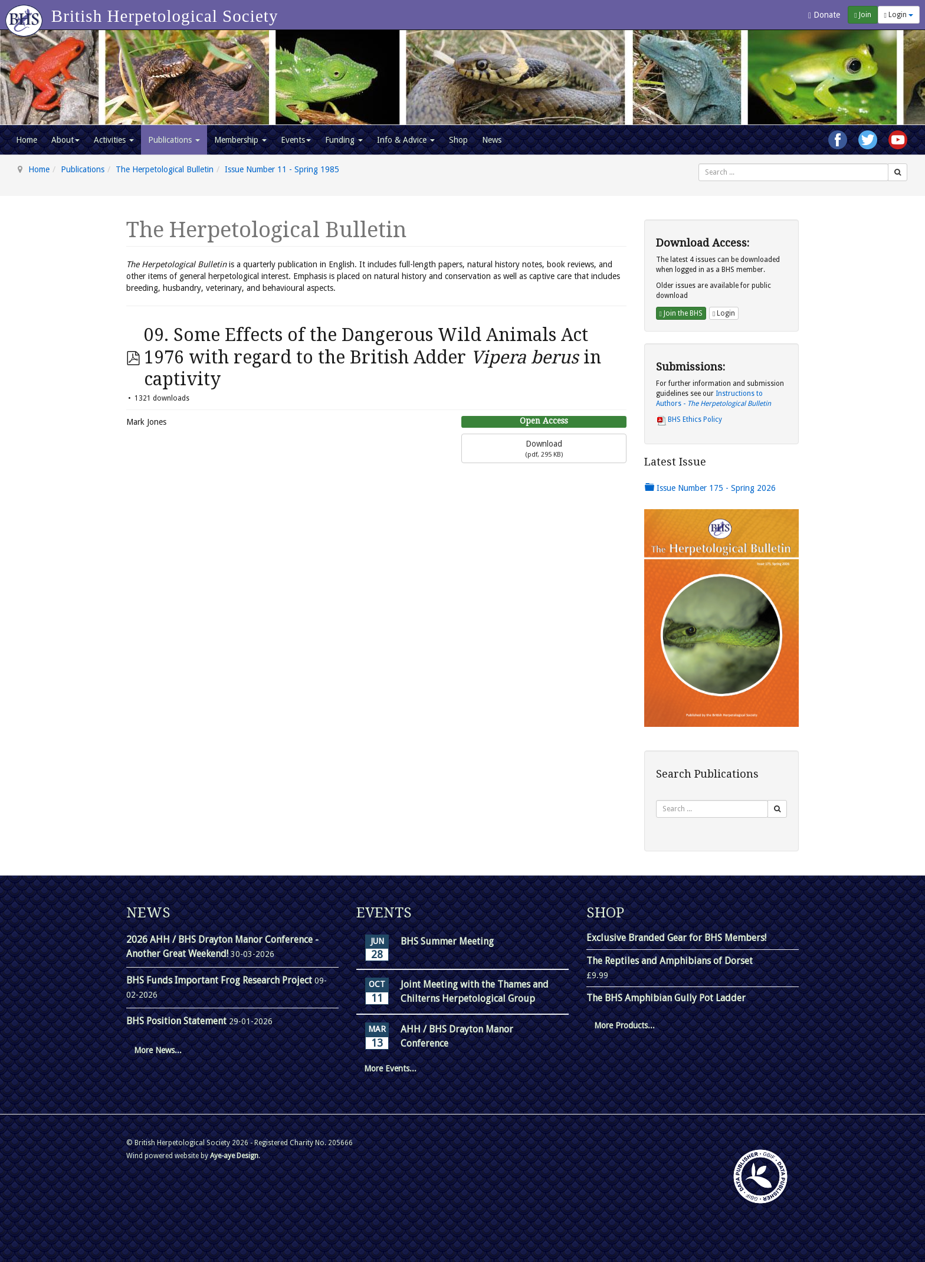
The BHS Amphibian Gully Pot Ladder (666, 998)
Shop (458, 140)
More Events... (390, 1068)
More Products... (624, 1025)
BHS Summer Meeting (447, 941)
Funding (344, 140)
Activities (114, 140)
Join (862, 15)
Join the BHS (681, 313)
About (65, 140)
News (491, 140)
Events (296, 140)
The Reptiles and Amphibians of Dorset (669, 960)
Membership (240, 140)
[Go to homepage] (25, 14)
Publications (174, 140)
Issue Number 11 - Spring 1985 (282, 169)
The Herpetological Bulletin (165, 169)
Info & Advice (406, 140)
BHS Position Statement (177, 1021)
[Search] (897, 172)
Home (26, 140)
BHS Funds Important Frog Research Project (220, 980)
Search (698, 163)
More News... (158, 1050)
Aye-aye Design (234, 1156)
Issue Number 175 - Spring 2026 (710, 488)
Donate (824, 15)
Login (898, 15)
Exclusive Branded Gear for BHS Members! (676, 937)
